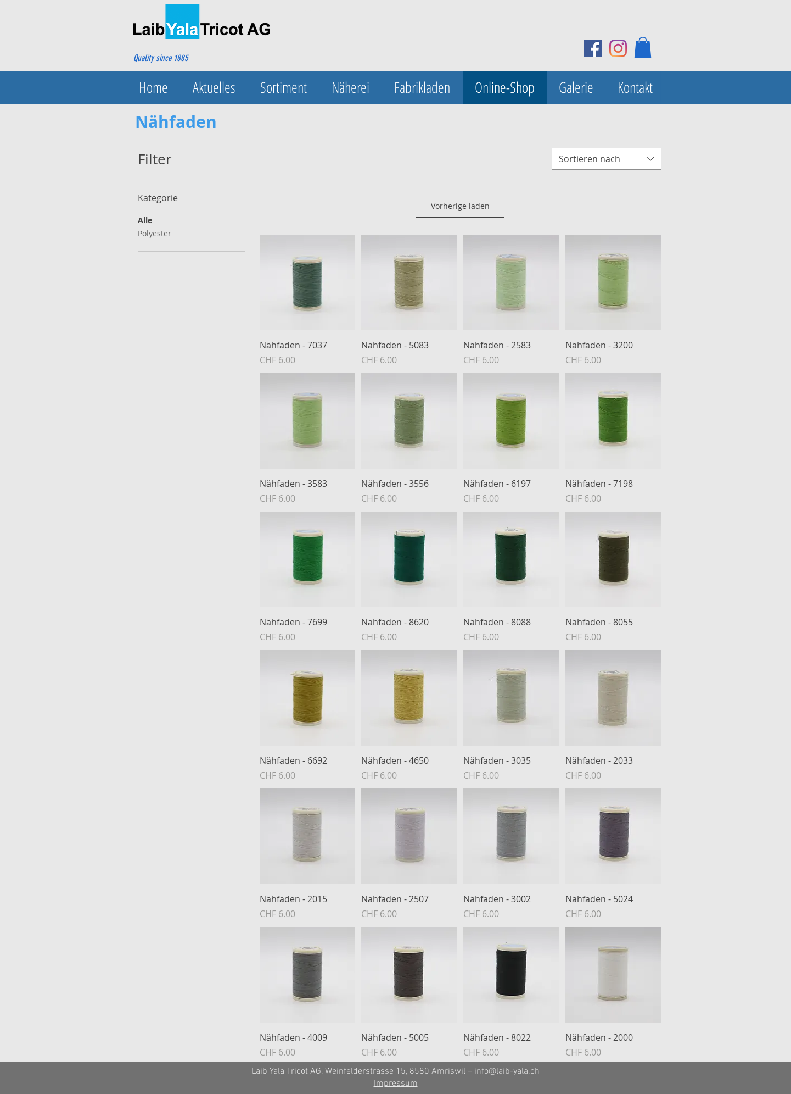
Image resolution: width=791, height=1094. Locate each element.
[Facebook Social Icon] (593, 48)
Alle (145, 219)
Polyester (154, 232)
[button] (643, 47)
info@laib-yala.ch (507, 1071)
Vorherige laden (460, 206)
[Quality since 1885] (186, 58)
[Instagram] (618, 48)
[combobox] (606, 159)
